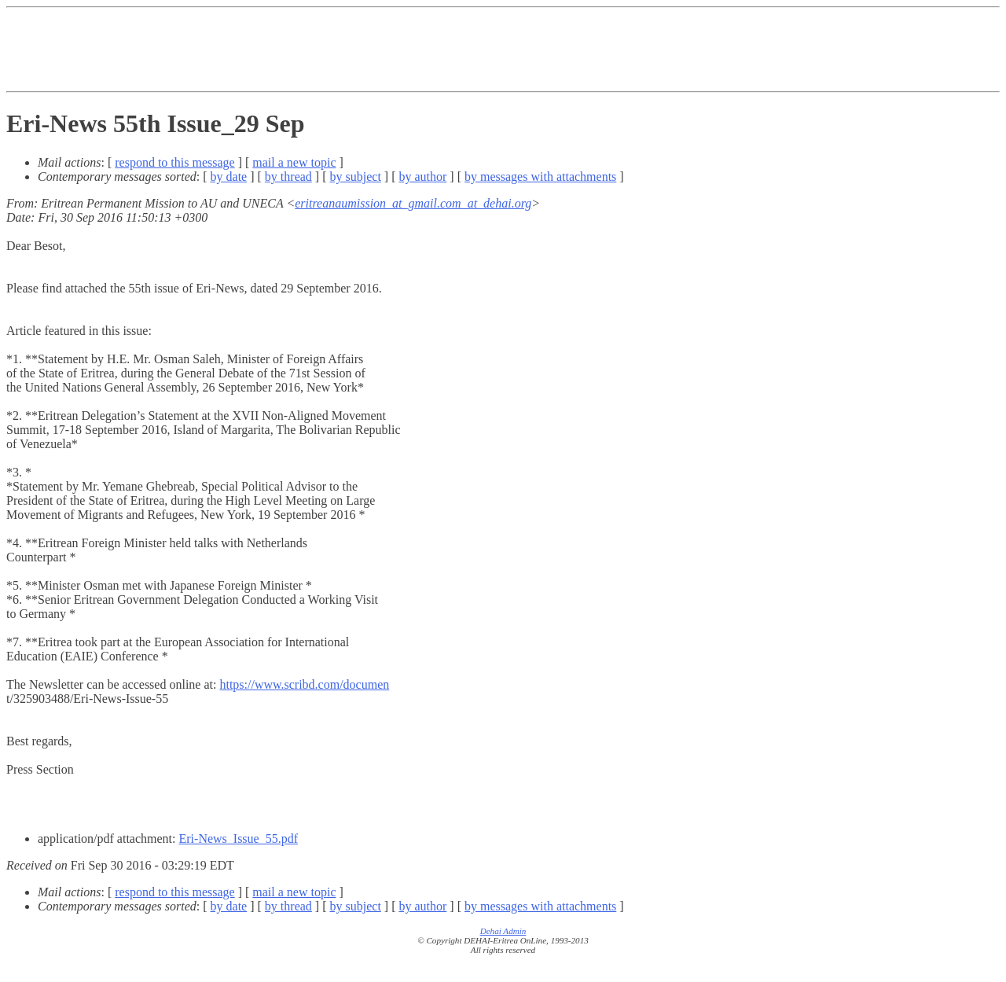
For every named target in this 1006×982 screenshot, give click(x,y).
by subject (355, 176)
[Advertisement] (503, 49)
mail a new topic (294, 162)
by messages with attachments (540, 176)
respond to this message (174, 162)
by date (229, 176)
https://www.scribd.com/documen (304, 684)
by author (422, 176)
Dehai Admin (503, 931)
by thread (288, 176)
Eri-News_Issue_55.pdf (239, 838)
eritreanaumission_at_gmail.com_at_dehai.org (413, 203)
